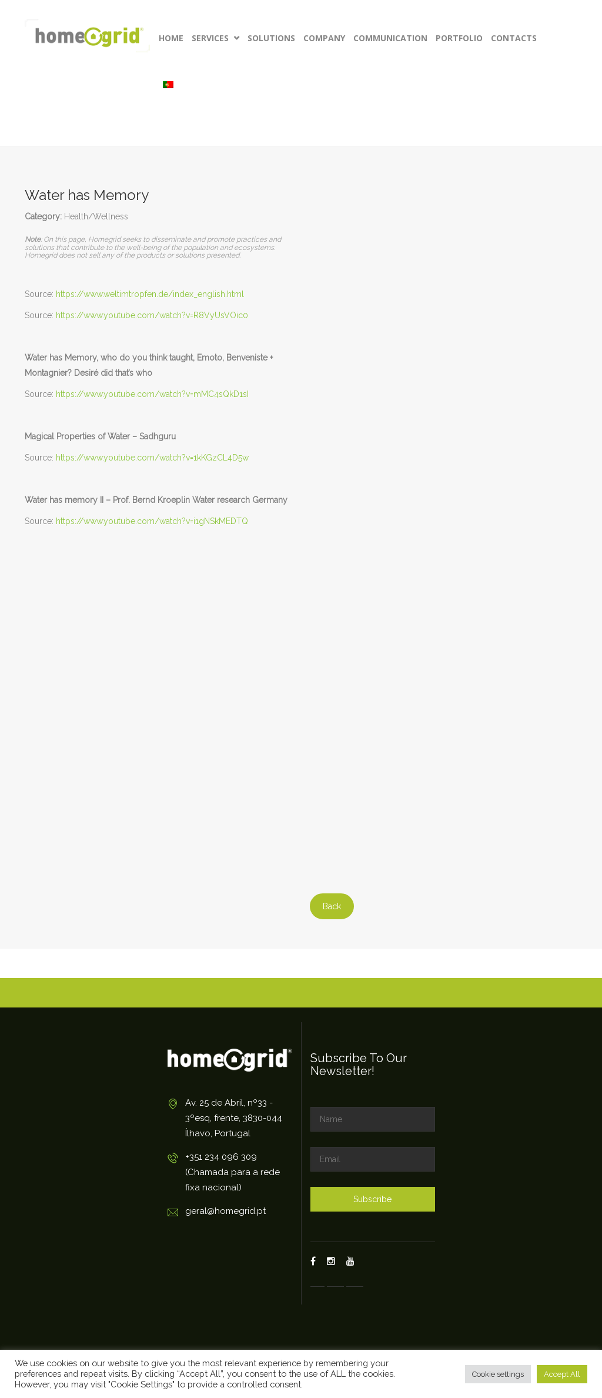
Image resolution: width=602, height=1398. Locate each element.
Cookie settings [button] (498, 1374)
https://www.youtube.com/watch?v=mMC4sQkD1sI (152, 394)
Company (324, 38)
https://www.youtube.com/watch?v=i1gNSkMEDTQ (152, 521)
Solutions (271, 38)
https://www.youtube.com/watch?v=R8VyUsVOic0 (152, 315)
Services (215, 38)
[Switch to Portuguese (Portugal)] (168, 85)
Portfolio (459, 38)
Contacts (514, 38)
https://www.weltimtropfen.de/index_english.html (150, 294)
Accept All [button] (562, 1374)
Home (171, 38)
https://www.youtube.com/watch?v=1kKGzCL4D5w (152, 457)
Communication (390, 38)
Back (332, 906)
